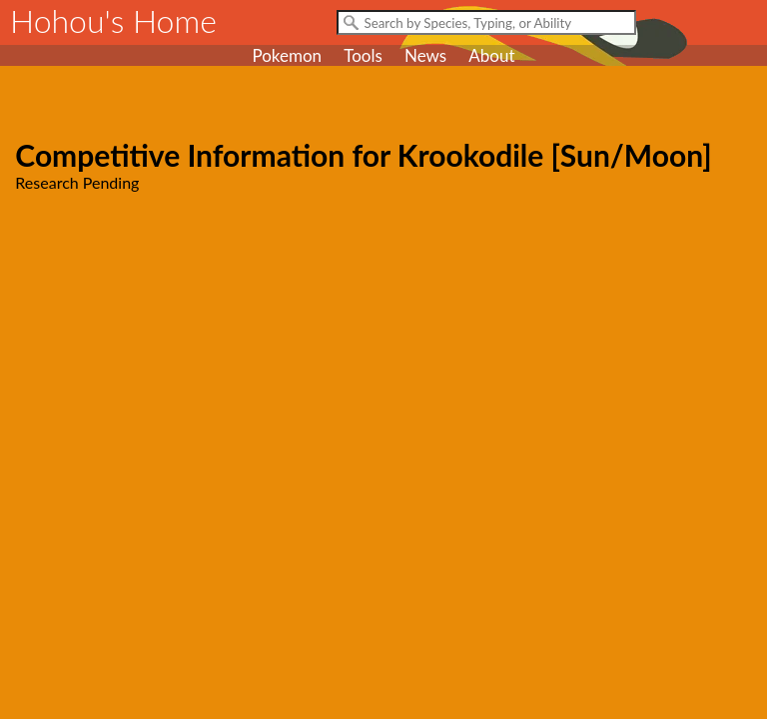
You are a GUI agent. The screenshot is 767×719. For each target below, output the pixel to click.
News (425, 55)
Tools (363, 55)
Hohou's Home (113, 20)
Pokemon (287, 55)
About (491, 55)
